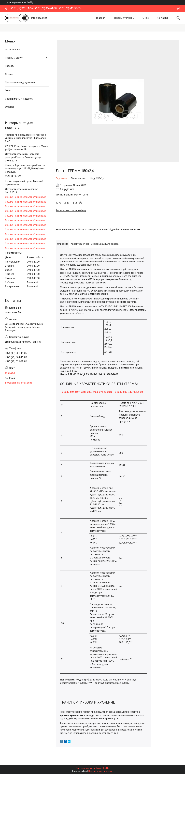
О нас (146, 18)
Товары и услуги (123, 18)
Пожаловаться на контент (100, 771)
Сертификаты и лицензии (19, 98)
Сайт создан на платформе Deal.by (92, 768)
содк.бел (10, 372)
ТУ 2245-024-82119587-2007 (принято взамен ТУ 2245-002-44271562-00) (102, 392)
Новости (9, 66)
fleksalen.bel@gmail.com (18, 382)
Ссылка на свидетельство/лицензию (25, 197)
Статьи (9, 74)
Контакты (162, 18)
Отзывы (9, 106)
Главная (100, 18)
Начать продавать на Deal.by (19, 2)
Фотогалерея (12, 49)
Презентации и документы (20, 82)
